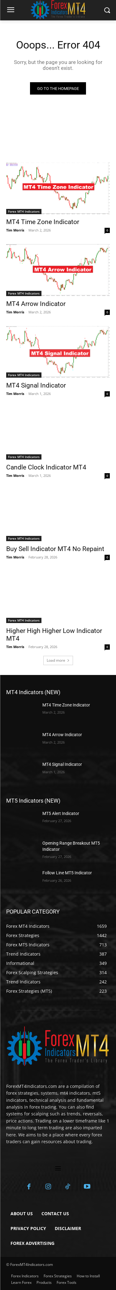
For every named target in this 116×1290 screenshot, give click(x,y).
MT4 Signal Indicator (36, 385)
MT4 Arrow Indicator (36, 304)
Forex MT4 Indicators (24, 211)
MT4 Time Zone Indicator (42, 222)
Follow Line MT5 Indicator (67, 872)
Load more (58, 660)
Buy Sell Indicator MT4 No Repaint (55, 549)
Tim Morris (15, 230)
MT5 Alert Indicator (60, 813)
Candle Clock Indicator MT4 (46, 467)
